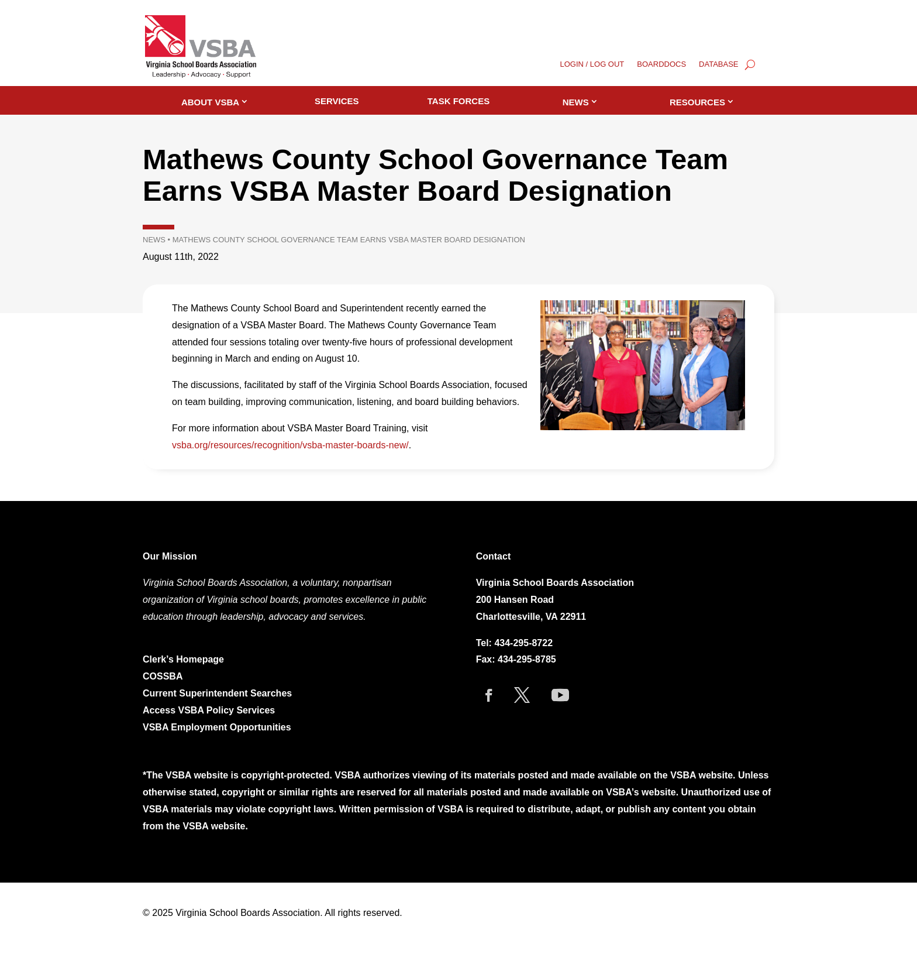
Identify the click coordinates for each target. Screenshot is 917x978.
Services (337, 101)
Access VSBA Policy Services (210, 710)
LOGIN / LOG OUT (592, 64)
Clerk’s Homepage (183, 659)
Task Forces (458, 101)
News (576, 102)
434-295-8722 (523, 643)
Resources (697, 102)
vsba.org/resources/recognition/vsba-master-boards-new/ (290, 445)
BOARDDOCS (661, 64)
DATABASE (718, 64)
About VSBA (210, 102)
